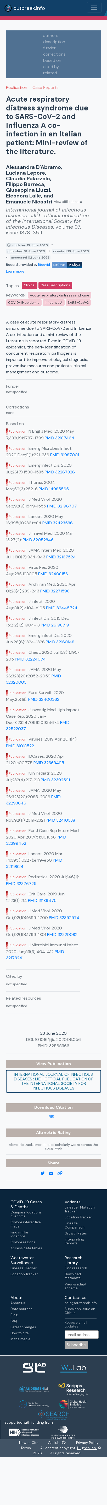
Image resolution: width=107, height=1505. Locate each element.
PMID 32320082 (62, 934)
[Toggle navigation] (94, 7)
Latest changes (23, 1327)
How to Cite (28, 1443)
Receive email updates (76, 1324)
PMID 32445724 (61, 608)
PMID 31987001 (64, 455)
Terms (25, 1448)
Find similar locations (19, 1234)
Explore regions (22, 1242)
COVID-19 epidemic (24, 302)
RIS (51, 1116)
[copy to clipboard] (62, 1173)
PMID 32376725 (21, 883)
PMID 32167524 (61, 557)
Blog (14, 1315)
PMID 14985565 (54, 489)
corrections (54, 54)
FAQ (13, 1321)
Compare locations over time (26, 1214)
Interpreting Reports (74, 1241)
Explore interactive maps (25, 1224)
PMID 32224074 (30, 659)
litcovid (60, 264)
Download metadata (73, 1276)
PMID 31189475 (42, 900)
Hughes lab (87, 1448)
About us (17, 1303)
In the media (20, 1339)
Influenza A (54, 302)
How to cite (19, 1333)
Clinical (29, 285)
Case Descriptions (55, 285)
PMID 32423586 (57, 523)
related (50, 73)
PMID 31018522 (20, 746)
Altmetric (47, 1132)
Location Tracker (78, 1217)
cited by (51, 66)
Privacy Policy (88, 1443)
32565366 (59, 1045)
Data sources (21, 1309)
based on (52, 60)
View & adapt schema (75, 1286)
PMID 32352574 (64, 917)
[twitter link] (45, 1173)
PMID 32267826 (60, 472)
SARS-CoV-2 (78, 302)
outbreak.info (24, 8)
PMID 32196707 (62, 506)
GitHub (57, 1443)
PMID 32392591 (55, 780)
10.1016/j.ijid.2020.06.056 (58, 1039)
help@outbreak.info (81, 1303)
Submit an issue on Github (80, 1311)
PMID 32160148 (60, 642)
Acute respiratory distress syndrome (59, 295)
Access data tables (26, 1248)
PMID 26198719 (55, 625)
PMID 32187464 (59, 438)
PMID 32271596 (55, 591)
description (54, 41)
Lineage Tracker (23, 1268)
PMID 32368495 (48, 762)
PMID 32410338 (60, 820)
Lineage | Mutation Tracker (80, 1209)
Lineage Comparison (75, 1225)
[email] (53, 1173)
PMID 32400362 (43, 699)
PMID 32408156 (53, 574)
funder (49, 48)
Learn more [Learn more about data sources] (15, 271)
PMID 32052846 (38, 540)
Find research (76, 1268)
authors (50, 35)
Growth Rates (76, 1233)
